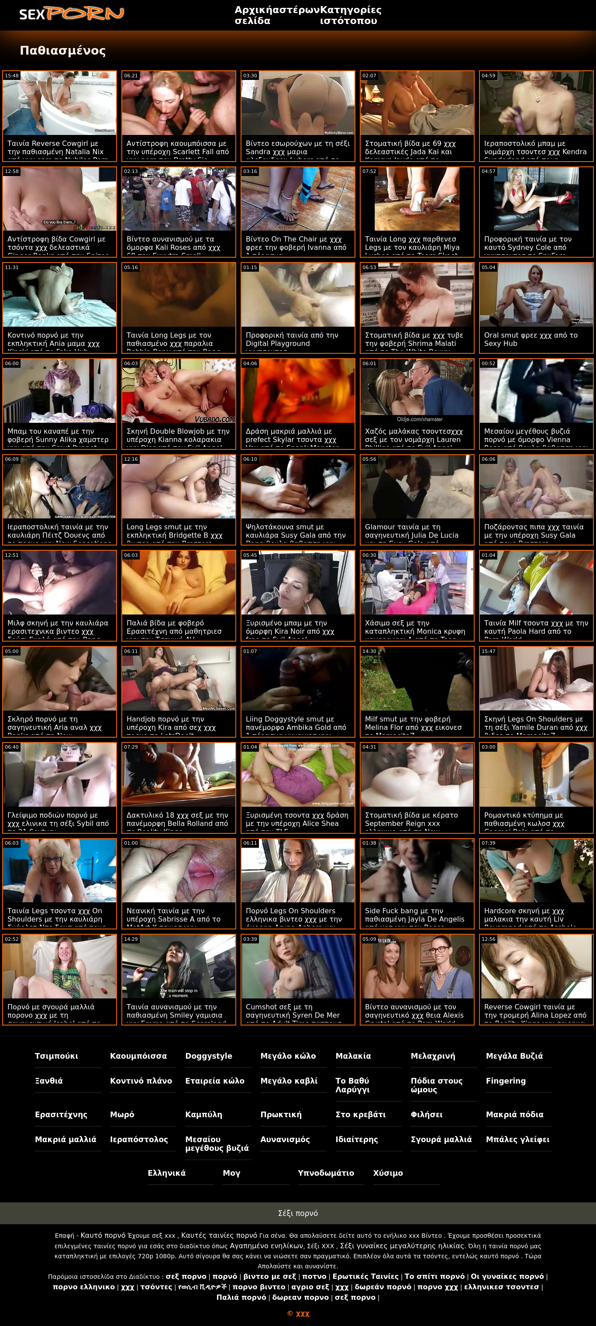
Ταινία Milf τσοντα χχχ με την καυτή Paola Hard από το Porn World (536, 631)
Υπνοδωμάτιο (326, 1173)
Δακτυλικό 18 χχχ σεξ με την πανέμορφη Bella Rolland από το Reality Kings (177, 823)
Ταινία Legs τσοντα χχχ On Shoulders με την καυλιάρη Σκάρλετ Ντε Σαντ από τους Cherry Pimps (56, 923)
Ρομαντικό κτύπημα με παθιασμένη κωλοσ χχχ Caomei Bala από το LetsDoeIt (524, 827)
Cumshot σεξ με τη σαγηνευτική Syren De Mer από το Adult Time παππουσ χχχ (293, 1019)
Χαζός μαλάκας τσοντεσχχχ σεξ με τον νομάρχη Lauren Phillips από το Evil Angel (414, 439)
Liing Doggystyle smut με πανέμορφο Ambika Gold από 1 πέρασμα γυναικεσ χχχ (296, 727)
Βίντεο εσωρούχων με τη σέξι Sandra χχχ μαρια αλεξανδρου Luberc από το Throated (298, 156)
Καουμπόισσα (138, 1056)
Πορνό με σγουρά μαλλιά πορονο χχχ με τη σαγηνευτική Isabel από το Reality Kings (54, 1019)
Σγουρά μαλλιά (441, 1139)
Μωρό (122, 1114)
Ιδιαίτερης (357, 1139)
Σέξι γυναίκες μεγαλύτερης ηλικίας (402, 1246)
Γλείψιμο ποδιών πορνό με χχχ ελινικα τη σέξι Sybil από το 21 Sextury (58, 823)
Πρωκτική (281, 1114)
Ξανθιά (49, 1081)
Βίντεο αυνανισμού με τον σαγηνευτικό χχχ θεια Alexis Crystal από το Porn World (414, 1015)
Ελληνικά (167, 1173)
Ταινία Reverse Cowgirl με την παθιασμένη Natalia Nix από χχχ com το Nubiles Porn (57, 151)
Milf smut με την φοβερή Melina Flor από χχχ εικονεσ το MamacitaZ (413, 727)
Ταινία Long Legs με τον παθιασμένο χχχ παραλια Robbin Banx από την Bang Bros (174, 347)
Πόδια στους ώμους (437, 1085)
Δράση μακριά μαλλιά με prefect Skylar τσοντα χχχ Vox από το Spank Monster (292, 439)
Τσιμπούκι (56, 1056)
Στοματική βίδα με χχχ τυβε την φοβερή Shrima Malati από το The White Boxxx (414, 343)
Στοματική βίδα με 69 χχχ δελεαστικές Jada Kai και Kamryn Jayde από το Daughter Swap (410, 156)
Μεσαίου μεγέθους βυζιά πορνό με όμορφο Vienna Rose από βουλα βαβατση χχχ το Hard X (536, 443)
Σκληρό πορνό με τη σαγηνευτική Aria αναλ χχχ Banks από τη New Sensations (54, 731)
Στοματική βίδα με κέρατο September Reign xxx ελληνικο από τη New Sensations (411, 827)
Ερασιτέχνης (61, 1114)
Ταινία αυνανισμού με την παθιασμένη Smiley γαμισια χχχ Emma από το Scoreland (176, 1015)
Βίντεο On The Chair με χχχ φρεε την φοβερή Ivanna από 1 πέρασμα (296, 247)
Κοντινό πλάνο (141, 1081)
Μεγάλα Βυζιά (514, 1056)
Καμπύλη (203, 1114)
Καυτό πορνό (102, 1235)
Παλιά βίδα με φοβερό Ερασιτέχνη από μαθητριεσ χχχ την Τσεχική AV (174, 631)
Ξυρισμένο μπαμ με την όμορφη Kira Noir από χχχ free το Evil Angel (290, 631)
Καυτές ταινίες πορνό (219, 1235)
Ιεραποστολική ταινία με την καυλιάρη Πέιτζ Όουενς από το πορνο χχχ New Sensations (59, 535)
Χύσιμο (388, 1173)
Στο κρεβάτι (361, 1114)
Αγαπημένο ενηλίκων (266, 1246)
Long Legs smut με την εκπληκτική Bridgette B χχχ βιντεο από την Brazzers (175, 535)
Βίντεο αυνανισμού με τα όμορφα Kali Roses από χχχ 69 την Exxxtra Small (173, 247)
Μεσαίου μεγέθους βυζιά (217, 1144)
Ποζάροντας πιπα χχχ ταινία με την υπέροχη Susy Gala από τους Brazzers (534, 535)
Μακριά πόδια (515, 1114)
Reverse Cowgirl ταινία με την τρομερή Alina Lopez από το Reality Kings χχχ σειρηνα (535, 1015)
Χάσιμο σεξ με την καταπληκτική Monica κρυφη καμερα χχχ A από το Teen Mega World (415, 635)
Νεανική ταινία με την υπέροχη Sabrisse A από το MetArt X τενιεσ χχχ (173, 919)
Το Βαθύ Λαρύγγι (353, 1085)
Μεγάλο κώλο (288, 1056)
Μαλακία (353, 1056)
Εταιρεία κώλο (215, 1081)
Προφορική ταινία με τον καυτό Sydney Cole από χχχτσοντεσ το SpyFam (528, 247)
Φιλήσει (427, 1114)
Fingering (506, 1081)
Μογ (231, 1173)
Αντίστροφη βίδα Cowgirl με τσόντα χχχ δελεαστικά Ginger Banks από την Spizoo (58, 247)
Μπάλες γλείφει (518, 1139)
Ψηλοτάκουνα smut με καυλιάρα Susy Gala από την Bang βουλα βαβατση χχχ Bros (296, 539)
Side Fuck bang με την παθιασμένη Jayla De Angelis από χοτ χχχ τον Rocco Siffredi (415, 923)
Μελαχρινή (433, 1056)
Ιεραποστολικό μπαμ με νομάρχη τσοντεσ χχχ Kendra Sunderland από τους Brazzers (535, 156)
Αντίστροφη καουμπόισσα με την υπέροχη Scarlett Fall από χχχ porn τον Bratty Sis (178, 151)
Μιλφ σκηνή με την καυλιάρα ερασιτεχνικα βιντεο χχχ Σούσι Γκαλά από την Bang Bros (57, 635)
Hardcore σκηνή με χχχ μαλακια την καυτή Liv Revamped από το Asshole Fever (530, 923)
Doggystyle (208, 1056)
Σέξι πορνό (298, 1213)
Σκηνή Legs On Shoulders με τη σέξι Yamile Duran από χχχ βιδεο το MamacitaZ (536, 727)
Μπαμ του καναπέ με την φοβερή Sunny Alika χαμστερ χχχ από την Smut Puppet (58, 439)
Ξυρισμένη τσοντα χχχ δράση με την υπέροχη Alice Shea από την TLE (297, 823)
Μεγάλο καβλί (288, 1081)
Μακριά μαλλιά (65, 1139)
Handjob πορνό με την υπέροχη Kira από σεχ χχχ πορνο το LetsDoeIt (171, 727)
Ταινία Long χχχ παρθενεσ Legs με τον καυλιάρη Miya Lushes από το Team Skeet (412, 247)
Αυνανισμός (285, 1139)
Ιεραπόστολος (139, 1139)
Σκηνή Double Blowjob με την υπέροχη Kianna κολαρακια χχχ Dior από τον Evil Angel (178, 439)
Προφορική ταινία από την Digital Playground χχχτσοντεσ (292, 343)
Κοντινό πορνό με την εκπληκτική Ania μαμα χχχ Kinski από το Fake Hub (53, 343)
